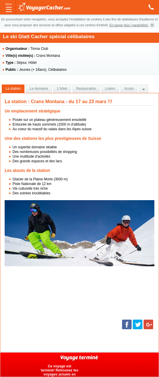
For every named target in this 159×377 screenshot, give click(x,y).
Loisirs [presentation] (110, 89)
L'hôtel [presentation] (62, 89)
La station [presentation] (13, 89)
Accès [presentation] (129, 89)
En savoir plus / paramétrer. (129, 25)
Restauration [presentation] (86, 89)
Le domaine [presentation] (39, 89)
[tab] (13, 88)
